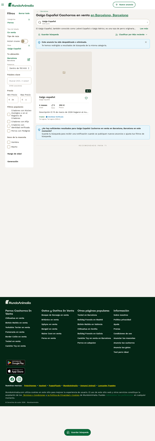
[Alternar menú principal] (2, 4)
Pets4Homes (30, 420)
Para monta (15, 49)
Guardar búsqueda (48, 34)
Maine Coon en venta (51, 368)
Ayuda (116, 359)
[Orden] (131, 34)
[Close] (146, 42)
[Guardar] (86, 98)
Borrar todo (24, 13)
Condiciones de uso (123, 368)
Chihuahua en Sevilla (87, 364)
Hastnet (42, 420)
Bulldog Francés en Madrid (90, 354)
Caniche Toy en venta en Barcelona (94, 373)
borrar (27, 64)
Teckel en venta (13, 376)
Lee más (144, 28)
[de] (12, 176)
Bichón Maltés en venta (16, 357)
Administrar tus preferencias (119, 430)
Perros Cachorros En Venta (18, 347)
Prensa (117, 364)
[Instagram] (19, 414)
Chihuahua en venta (14, 353)
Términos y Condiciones (33, 430)
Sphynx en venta (49, 359)
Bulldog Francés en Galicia (90, 368)
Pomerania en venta (14, 367)
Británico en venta (50, 354)
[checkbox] (8, 78)
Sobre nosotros (121, 350)
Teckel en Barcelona (87, 350)
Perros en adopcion (87, 377)
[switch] (24, 59)
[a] (25, 176)
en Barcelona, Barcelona (109, 15)
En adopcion (15, 43)
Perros (11, 25)
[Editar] (28, 136)
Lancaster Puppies (107, 420)
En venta (14, 37)
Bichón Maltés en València (90, 359)
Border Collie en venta (16, 371)
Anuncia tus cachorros (124, 377)
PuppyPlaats (55, 420)
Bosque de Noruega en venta (55, 350)
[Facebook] (12, 414)
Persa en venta (49, 373)
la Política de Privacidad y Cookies (63, 430)
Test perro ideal (121, 387)
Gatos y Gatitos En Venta (58, 345)
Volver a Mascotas (16, 19)
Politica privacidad (122, 354)
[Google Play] (15, 397)
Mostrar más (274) (21, 125)
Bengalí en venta (49, 364)
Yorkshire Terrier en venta (17, 362)
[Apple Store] (15, 406)
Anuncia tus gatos (122, 382)
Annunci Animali (87, 420)
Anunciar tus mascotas (124, 373)
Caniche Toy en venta (15, 381)
